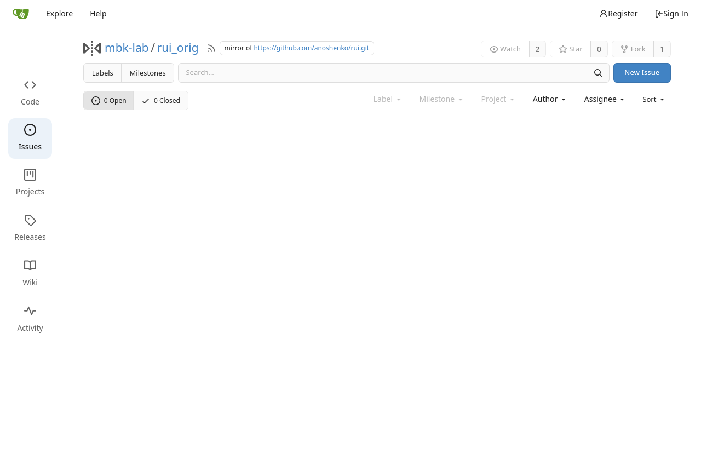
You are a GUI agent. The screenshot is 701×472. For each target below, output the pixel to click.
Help (98, 13)
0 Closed (160, 100)
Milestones (148, 73)
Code (30, 93)
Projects (30, 183)
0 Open (109, 100)
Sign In (671, 13)
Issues (30, 138)
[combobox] (550, 99)
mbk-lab (127, 47)
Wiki (30, 273)
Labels (102, 73)
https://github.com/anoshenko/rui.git (311, 48)
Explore (59, 13)
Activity (30, 319)
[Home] (20, 14)
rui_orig (177, 47)
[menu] (654, 99)
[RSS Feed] (211, 48)
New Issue (641, 72)
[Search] (597, 72)
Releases (29, 228)
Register (618, 13)
